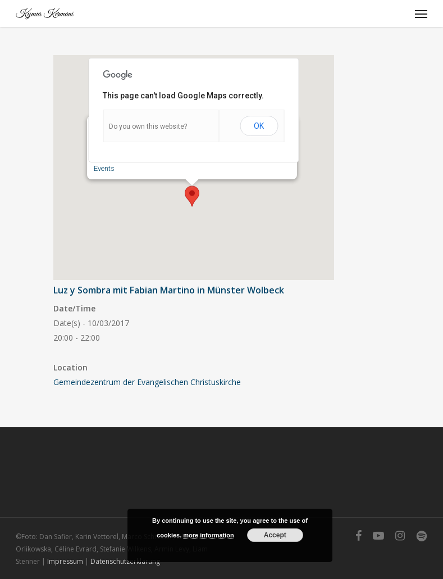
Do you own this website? (148, 126)
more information (208, 535)
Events (104, 168)
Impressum (65, 561)
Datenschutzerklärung (125, 561)
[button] (192, 196)
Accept (275, 535)
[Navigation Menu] (421, 13)
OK (259, 125)
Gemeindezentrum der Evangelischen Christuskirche (147, 382)
